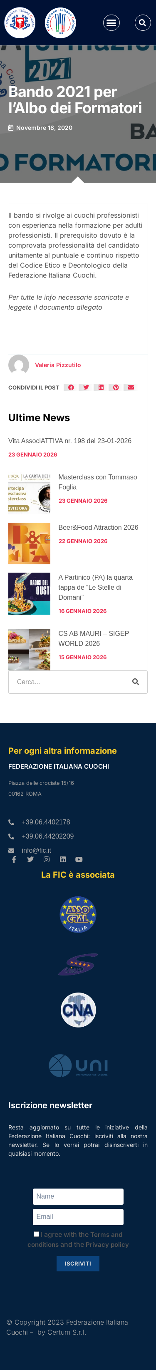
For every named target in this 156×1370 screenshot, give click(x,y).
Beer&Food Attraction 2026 (99, 527)
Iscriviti (78, 1263)
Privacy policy (107, 1244)
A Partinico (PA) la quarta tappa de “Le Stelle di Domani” (96, 587)
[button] (111, 23)
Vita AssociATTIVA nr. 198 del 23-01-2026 (69, 440)
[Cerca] (135, 682)
